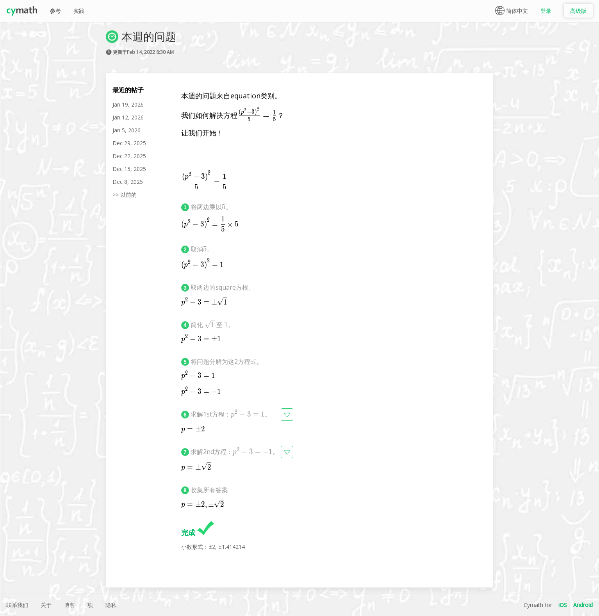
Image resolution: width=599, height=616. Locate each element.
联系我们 (17, 605)
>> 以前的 (124, 194)
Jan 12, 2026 (128, 117)
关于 (46, 605)
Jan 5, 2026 (126, 130)
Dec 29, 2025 (129, 143)
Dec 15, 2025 (129, 169)
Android (583, 605)
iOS (562, 605)
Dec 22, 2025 (129, 156)
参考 (55, 10)
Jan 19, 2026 (128, 104)
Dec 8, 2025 (127, 181)
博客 (69, 605)
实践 (78, 10)
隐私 (110, 605)
